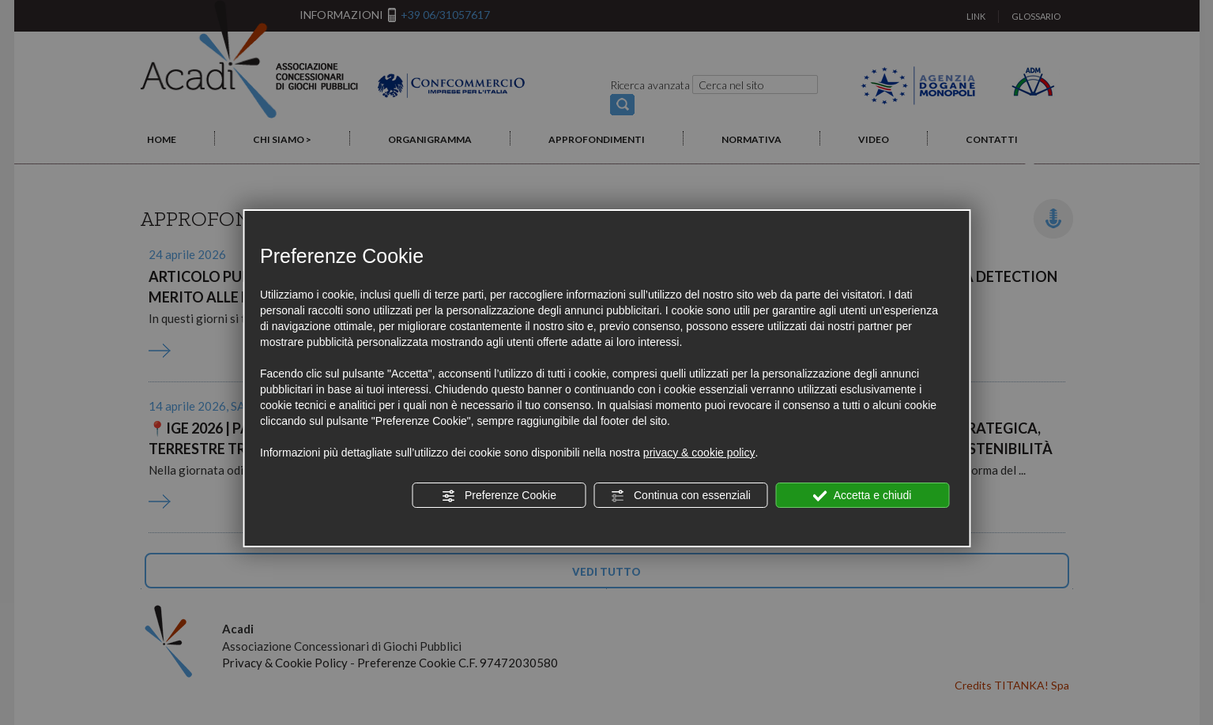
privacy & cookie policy (699, 452)
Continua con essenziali (680, 496)
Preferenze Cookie (498, 496)
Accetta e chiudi (862, 496)
